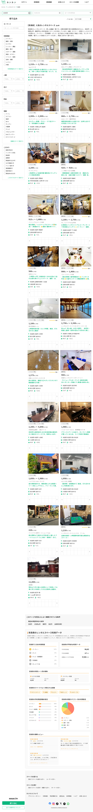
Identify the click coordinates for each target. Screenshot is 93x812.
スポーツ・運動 (10, 52)
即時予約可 (9, 150)
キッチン (8, 124)
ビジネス (8, 44)
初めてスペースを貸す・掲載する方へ (38, 787)
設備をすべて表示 (17, 141)
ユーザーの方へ (50, 779)
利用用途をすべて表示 (15, 69)
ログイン (24, 2)
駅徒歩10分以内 (10, 173)
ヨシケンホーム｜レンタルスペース (69, 748)
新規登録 (36, 2)
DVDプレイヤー (10, 134)
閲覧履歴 (49, 2)
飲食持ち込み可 (10, 160)
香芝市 (50, 624)
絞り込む (13, 803)
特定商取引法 (53, 796)
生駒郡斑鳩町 (58, 624)
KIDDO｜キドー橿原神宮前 (36, 746)
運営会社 (61, 796)
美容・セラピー (10, 54)
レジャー (8, 62)
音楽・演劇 (9, 59)
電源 (7, 119)
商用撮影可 (9, 168)
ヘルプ (86, 2)
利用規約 (45, 796)
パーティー (9, 39)
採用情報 (68, 796)
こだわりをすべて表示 (15, 178)
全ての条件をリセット (13, 807)
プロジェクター (10, 132)
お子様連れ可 (10, 163)
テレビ (8, 129)
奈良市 (30, 624)
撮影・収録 (9, 41)
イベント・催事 (10, 57)
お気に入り (61, 2)
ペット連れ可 (10, 166)
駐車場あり (9, 171)
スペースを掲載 (74, 2)
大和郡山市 (37, 624)
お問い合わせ (83, 796)
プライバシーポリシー (34, 796)
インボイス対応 (10, 153)
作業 (7, 65)
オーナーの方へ (55, 787)
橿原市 (44, 624)
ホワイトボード (10, 137)
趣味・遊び (9, 49)
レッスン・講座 (10, 46)
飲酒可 (8, 155)
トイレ (8, 114)
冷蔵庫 (8, 126)
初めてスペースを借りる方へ (36, 779)
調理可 (8, 158)
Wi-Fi (7, 121)
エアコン (8, 116)
